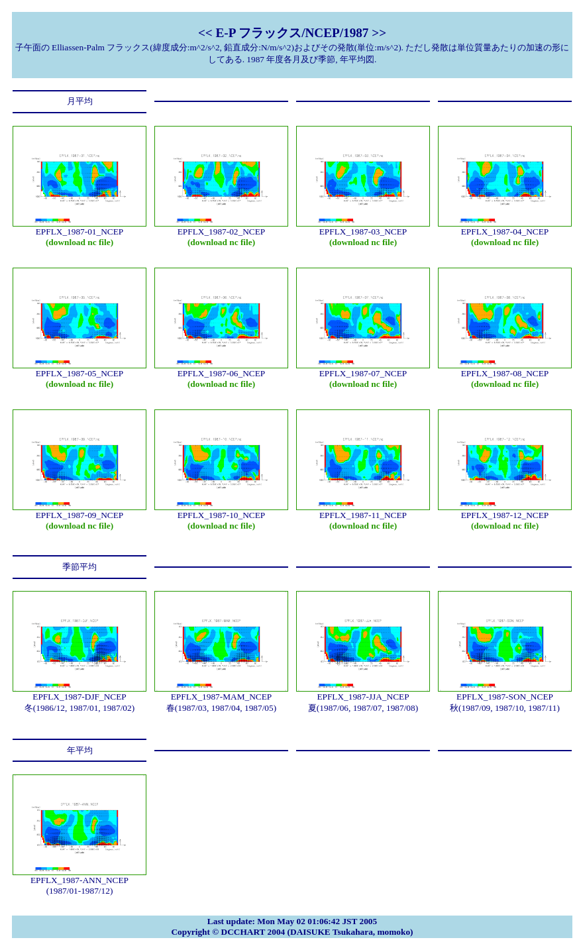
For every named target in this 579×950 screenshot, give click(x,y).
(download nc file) (79, 242)
